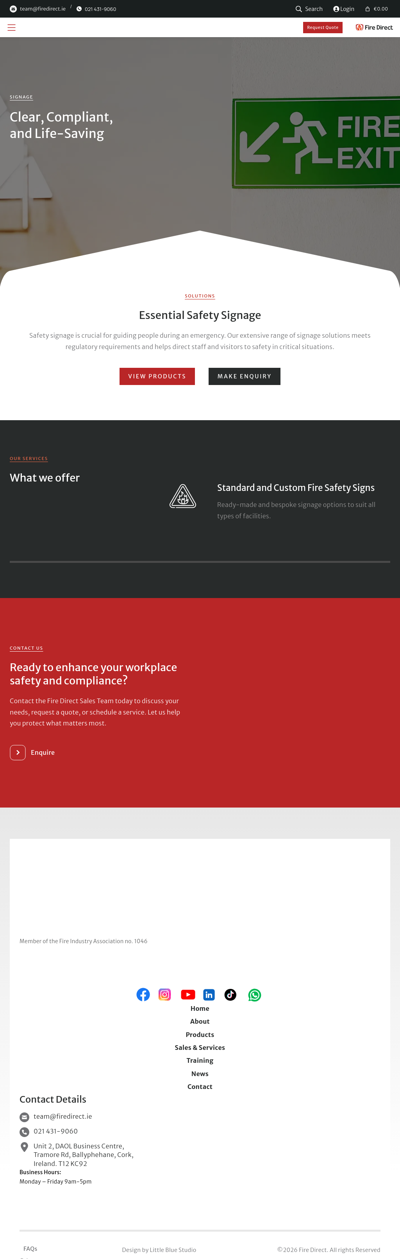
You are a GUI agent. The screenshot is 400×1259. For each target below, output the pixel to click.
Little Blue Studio (173, 1250)
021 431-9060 (56, 1131)
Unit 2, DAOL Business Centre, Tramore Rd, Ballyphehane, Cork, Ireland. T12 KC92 (84, 1155)
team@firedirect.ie (63, 1116)
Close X (200, 545)
